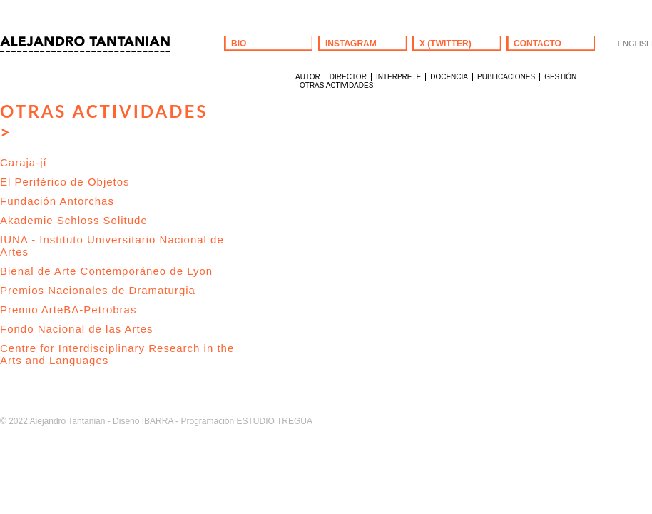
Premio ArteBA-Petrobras (68, 309)
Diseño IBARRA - (145, 421)
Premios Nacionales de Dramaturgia (97, 290)
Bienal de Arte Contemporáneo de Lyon (106, 271)
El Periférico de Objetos (65, 182)
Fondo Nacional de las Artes (76, 329)
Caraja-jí (23, 162)
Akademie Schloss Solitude (74, 220)
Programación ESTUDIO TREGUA (246, 421)
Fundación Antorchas (57, 201)
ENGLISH (635, 43)
